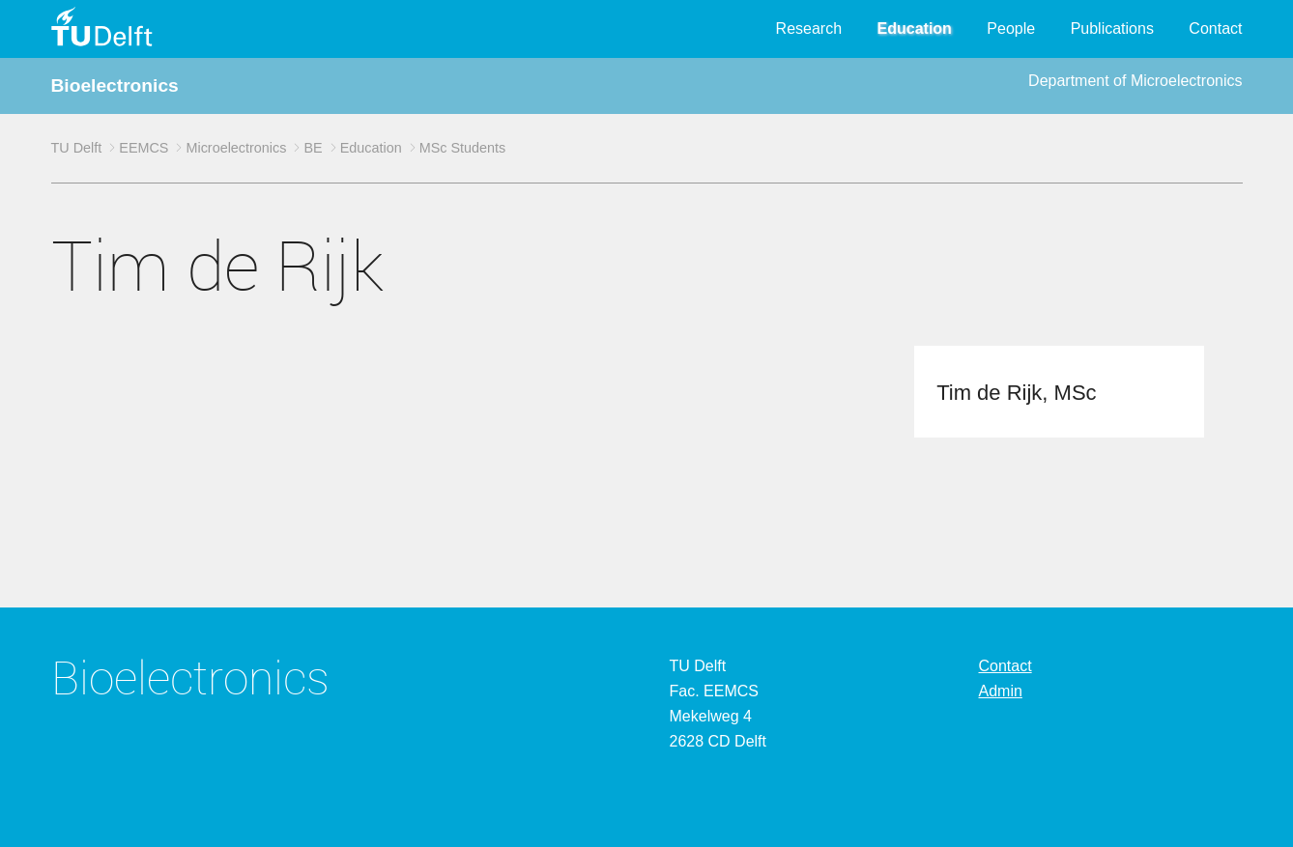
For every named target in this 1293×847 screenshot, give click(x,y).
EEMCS (143, 147)
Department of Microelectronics (1135, 80)
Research (809, 28)
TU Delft (76, 147)
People (1011, 28)
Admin (1000, 691)
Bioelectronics (115, 85)
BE (312, 147)
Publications (1112, 28)
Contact (1215, 28)
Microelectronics (236, 147)
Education (914, 28)
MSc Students (462, 147)
